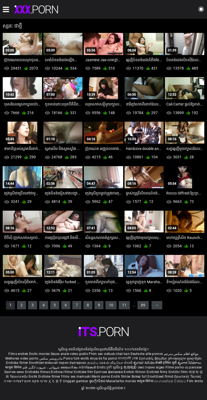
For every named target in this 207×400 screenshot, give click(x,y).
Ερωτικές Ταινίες (187, 376)
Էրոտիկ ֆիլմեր (153, 358)
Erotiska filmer (17, 363)
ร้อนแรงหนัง (19, 376)
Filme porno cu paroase (183, 367)
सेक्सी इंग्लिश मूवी (166, 363)
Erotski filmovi (135, 372)
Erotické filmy (157, 372)
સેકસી (128, 363)
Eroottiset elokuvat (44, 363)
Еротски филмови (109, 372)
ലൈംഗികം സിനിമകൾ (79, 367)
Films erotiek (18, 354)
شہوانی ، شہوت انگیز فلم (42, 367)
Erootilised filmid (160, 376)
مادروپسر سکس (51, 358)
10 (111, 305)
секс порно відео (151, 367)
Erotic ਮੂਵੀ (105, 367)
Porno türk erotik (76, 358)
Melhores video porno (21, 358)
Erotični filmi (178, 372)
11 (124, 305)
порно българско (72, 363)
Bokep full (139, 376)
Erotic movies (40, 354)
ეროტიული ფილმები (185, 358)
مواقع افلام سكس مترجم (181, 354)
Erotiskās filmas (38, 372)
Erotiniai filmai (62, 372)
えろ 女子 (55, 381)
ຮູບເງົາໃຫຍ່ (97, 381)
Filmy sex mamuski (76, 376)
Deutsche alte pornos (146, 354)
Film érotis (195, 381)
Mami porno (101, 376)
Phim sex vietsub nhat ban (109, 354)
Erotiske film (84, 372)
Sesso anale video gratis (69, 354)
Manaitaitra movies (121, 381)
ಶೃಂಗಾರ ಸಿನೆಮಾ (144, 363)
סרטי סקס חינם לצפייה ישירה (25, 381)
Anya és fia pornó (103, 358)
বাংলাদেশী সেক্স (128, 358)
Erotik (33, 376)
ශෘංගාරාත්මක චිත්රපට (170, 381)
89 (143, 305)
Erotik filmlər (121, 376)
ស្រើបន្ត (118, 367)
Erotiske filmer (49, 376)
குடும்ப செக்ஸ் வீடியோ (105, 363)
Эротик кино (14, 372)
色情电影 (130, 367)
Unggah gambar (76, 381)
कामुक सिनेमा (13, 367)
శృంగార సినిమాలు (189, 363)
